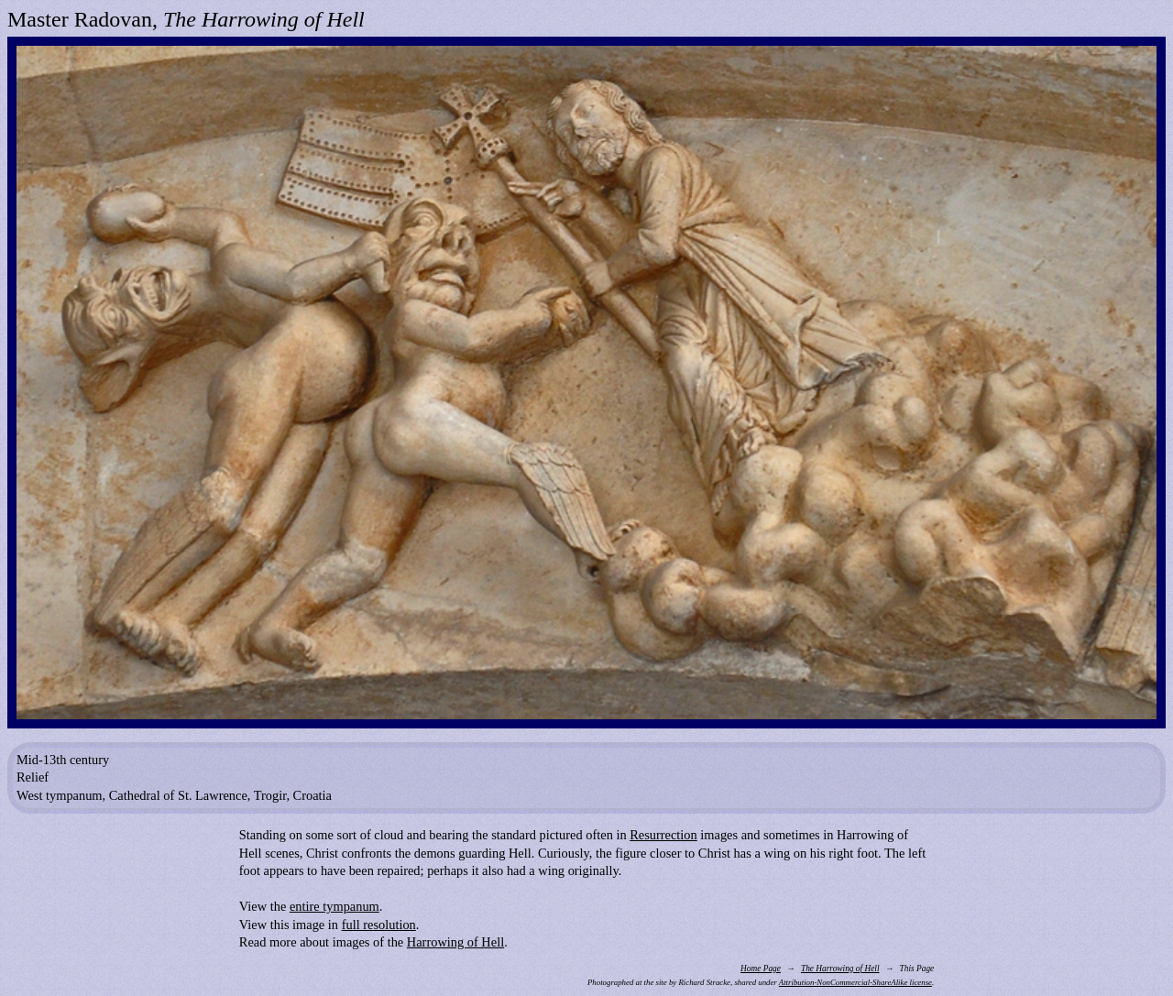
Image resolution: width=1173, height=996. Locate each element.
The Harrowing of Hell (840, 968)
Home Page (760, 968)
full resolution (379, 924)
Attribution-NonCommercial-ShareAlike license (855, 982)
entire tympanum (334, 906)
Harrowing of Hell (455, 942)
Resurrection (663, 834)
